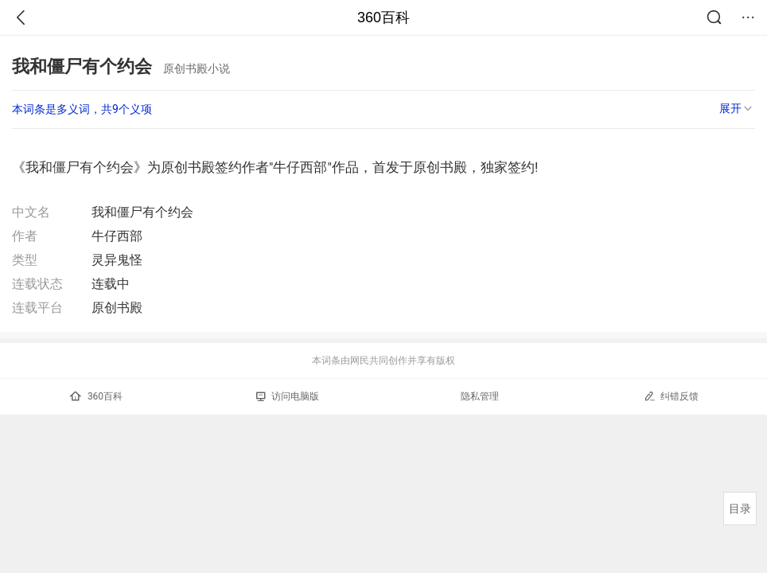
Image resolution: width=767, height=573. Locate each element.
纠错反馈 (671, 396)
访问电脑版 (287, 396)
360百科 (383, 17)
